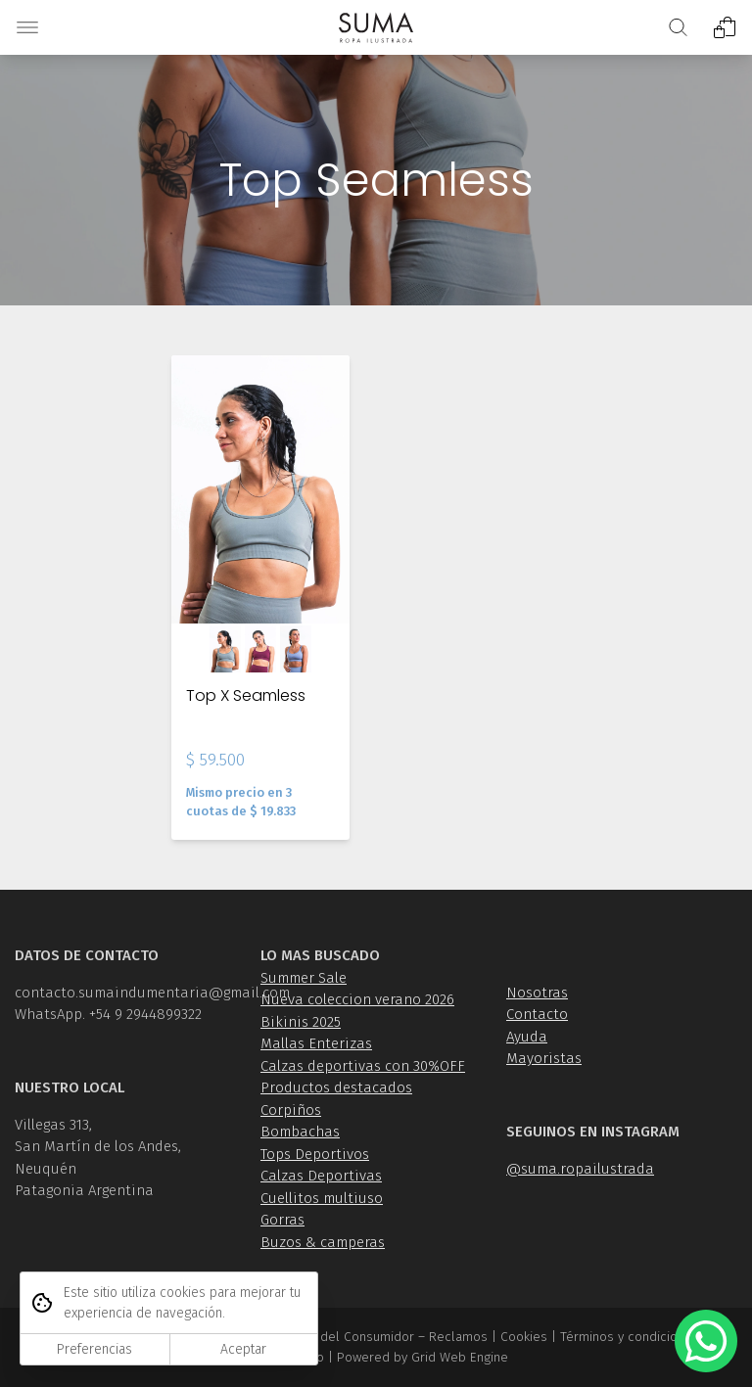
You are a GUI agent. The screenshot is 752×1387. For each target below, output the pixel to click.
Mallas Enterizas (316, 1043)
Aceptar (243, 1349)
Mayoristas (544, 1058)
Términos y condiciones (629, 1336)
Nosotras (537, 992)
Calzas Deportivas (321, 1175)
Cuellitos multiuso (321, 1198)
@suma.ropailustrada (580, 1169)
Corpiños (290, 1110)
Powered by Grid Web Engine (422, 1357)
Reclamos (458, 1336)
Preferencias (94, 1349)
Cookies (523, 1336)
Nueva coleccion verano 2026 (357, 999)
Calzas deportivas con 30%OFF (362, 1066)
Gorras (282, 1219)
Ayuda (526, 1036)
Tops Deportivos (314, 1154)
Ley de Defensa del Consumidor (319, 1336)
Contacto (537, 1014)
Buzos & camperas (322, 1242)
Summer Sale (303, 978)
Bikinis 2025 (300, 1022)
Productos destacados (336, 1087)
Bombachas (300, 1131)
